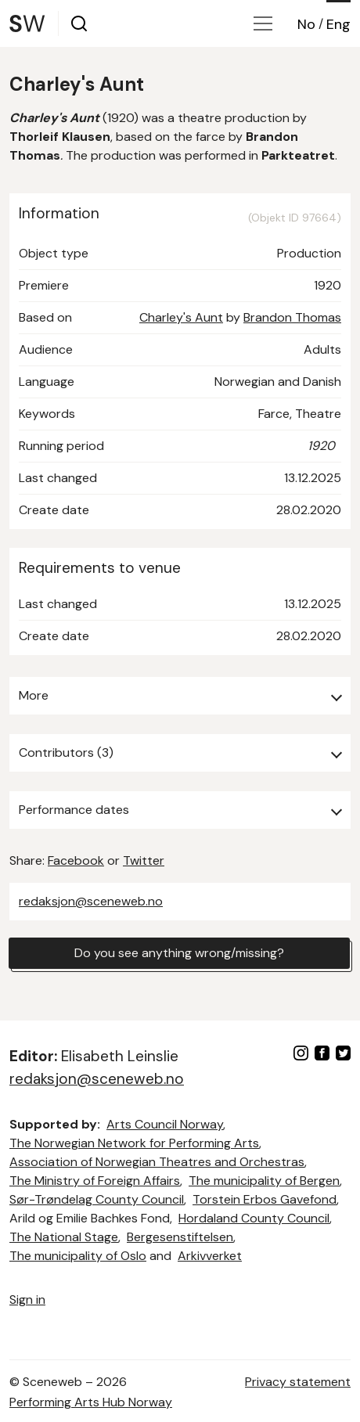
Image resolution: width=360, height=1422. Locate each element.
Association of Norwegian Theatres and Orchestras (156, 1162)
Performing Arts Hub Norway (90, 1402)
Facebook (76, 860)
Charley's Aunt (181, 317)
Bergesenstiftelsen (180, 1237)
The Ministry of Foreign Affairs (94, 1180)
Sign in (27, 1299)
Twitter (143, 860)
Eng (338, 24)
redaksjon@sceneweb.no (91, 901)
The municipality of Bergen (264, 1180)
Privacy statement (298, 1381)
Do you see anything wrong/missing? (179, 953)
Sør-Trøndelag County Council (96, 1199)
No (306, 24)
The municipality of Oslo (77, 1255)
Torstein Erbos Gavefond (265, 1199)
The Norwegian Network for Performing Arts (134, 1143)
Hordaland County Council (253, 1218)
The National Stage (63, 1237)
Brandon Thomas (292, 317)
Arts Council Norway (164, 1124)
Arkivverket (210, 1255)
